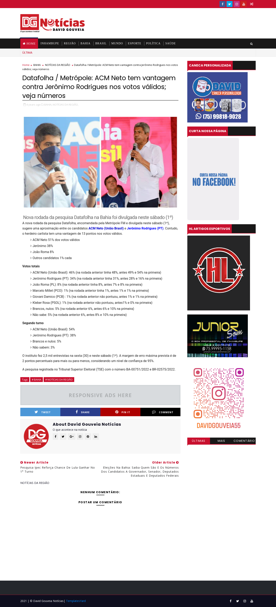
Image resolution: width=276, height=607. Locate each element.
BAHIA (85, 43)
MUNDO (117, 43)
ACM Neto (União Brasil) (106, 228)
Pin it (122, 412)
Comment (162, 412)
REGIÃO (70, 43)
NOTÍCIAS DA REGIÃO (57, 65)
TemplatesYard (76, 601)
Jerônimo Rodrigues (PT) (145, 228)
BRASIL (101, 43)
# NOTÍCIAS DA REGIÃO (59, 379)
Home (31, 43)
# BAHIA (36, 379)
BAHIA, (48, 104)
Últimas (198, 441)
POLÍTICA (153, 43)
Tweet (43, 412)
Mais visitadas (221, 441)
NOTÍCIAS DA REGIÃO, (65, 104)
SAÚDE (170, 43)
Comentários (244, 441)
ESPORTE (134, 43)
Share (83, 412)
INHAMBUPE (49, 43)
